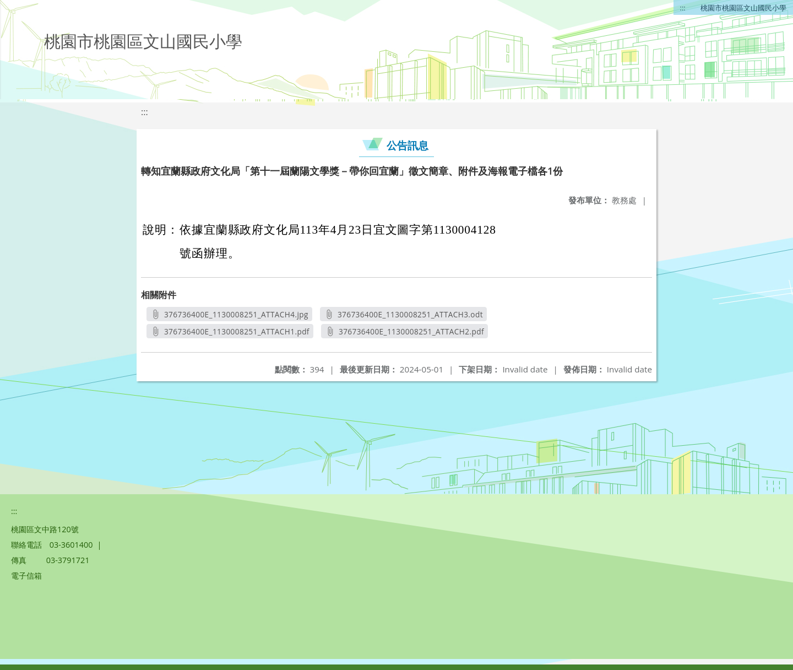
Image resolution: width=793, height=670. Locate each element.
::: (683, 8)
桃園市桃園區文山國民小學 (743, 8)
